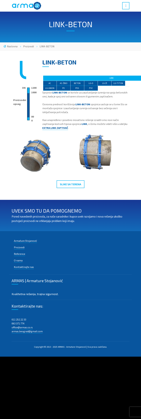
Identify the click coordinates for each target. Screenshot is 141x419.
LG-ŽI (104, 83)
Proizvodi (28, 46)
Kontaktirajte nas (24, 267)
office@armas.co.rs (22, 327)
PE (63, 88)
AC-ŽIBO (63, 83)
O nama (18, 260)
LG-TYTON (118, 83)
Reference (19, 254)
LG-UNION (49, 88)
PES (77, 88)
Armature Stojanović (25, 241)
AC (50, 83)
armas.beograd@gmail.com (27, 331)
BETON (77, 83)
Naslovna (12, 46)
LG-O (91, 83)
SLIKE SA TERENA (70, 184)
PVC (91, 88)
